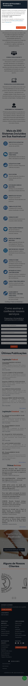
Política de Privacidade (17, 20)
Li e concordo (21, 27)
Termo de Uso (8, 22)
